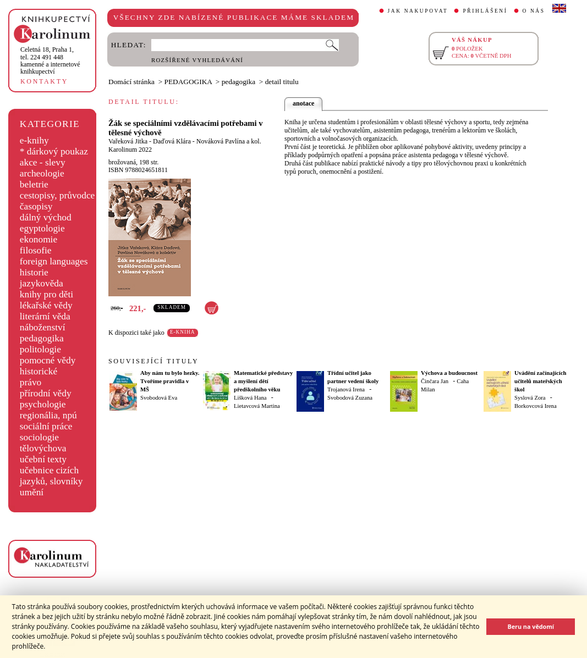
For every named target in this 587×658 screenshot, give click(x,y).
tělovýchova (43, 448)
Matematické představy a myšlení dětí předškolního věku (263, 381)
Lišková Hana (250, 398)
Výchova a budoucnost (449, 373)
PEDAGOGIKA (188, 82)
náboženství (42, 327)
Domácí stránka (131, 82)
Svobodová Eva (158, 398)
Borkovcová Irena (535, 406)
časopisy (36, 206)
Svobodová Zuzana (349, 398)
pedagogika (42, 338)
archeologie (42, 173)
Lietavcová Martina (257, 406)
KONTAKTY (44, 81)
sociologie (39, 437)
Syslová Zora (530, 398)
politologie (40, 349)
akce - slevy (42, 162)
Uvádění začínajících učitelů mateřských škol (540, 381)
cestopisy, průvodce (57, 195)
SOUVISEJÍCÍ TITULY (153, 361)
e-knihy (34, 140)
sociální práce (46, 426)
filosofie (36, 250)
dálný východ (46, 217)
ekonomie (38, 239)
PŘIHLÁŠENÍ (485, 11)
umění (31, 492)
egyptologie (42, 228)
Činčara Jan (434, 381)
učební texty (43, 459)
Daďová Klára (172, 141)
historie (34, 272)
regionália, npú (48, 415)
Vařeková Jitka (127, 141)
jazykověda (41, 283)
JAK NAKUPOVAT (418, 11)
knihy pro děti (46, 294)
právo (30, 382)
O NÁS (534, 11)
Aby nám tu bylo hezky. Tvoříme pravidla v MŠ (169, 381)
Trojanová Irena (346, 389)
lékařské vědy (46, 305)
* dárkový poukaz (54, 151)
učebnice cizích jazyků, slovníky (51, 475)
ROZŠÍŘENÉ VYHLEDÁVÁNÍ (197, 60)
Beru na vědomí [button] (530, 626)
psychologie (43, 404)
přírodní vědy (46, 393)
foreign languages (54, 261)
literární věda (45, 316)
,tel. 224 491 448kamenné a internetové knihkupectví (50, 60)
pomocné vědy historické (48, 366)
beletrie (34, 184)
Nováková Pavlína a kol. (228, 141)
